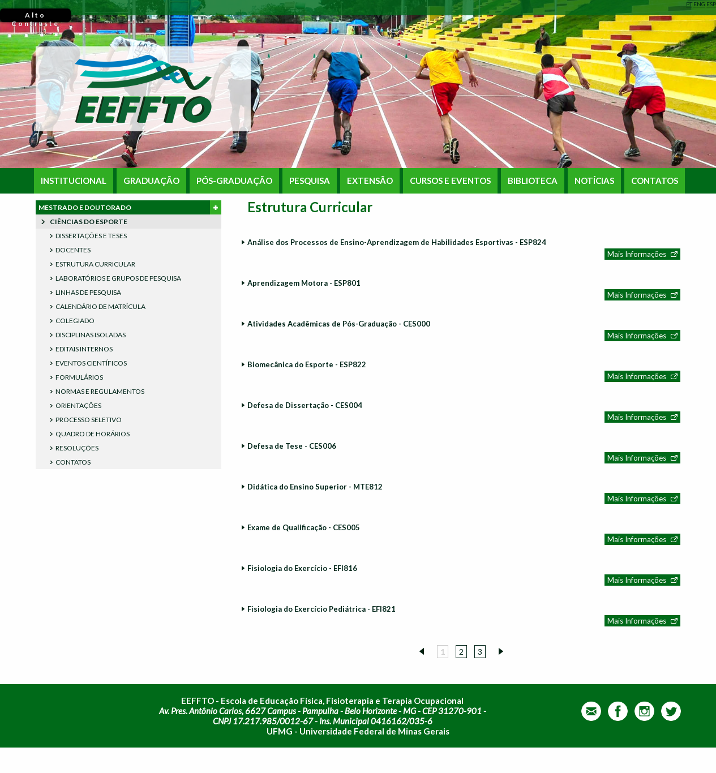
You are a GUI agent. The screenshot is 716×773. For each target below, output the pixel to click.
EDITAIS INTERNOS (84, 349)
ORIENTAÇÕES (78, 405)
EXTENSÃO (370, 181)
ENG (699, 4)
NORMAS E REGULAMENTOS (99, 391)
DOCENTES (73, 250)
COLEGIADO (75, 320)
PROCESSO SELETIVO (88, 419)
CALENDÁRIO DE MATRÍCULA (100, 306)
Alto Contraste (35, 16)
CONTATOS (654, 181)
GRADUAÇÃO (151, 181)
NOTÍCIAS (594, 181)
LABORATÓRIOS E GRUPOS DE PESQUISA (118, 278)
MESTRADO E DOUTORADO (129, 207)
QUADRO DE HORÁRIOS (92, 434)
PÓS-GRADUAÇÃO (234, 181)
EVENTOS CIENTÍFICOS (91, 363)
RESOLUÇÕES (76, 448)
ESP (711, 4)
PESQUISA (309, 181)
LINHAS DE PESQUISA (88, 292)
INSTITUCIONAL (73, 181)
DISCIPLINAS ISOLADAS (90, 334)
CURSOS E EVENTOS (450, 181)
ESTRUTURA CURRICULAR (95, 264)
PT (689, 4)
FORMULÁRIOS (79, 377)
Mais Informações (636, 254)
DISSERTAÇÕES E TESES (91, 235)
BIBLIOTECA (533, 181)
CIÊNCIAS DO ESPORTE (88, 221)
